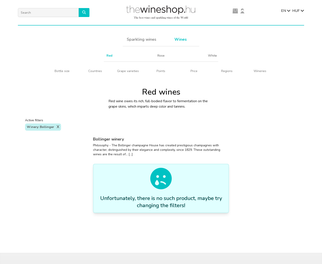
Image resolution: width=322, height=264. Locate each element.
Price (194, 71)
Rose (161, 55)
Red (109, 55)
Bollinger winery (108, 139)
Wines (180, 39)
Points (161, 71)
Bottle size (62, 71)
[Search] (48, 12)
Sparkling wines (141, 39)
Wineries (260, 71)
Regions (227, 71)
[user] (242, 10)
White (212, 55)
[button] (84, 12)
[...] (131, 154)
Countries (95, 71)
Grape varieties (128, 71)
